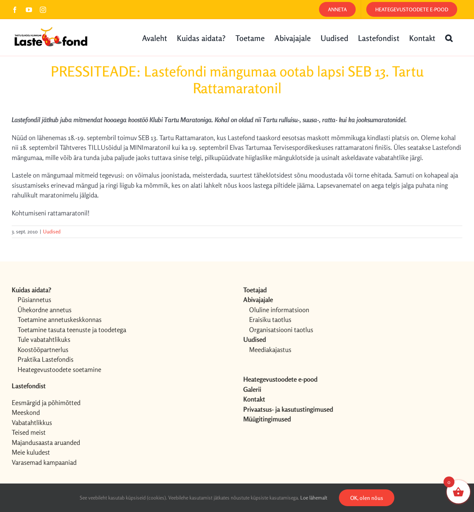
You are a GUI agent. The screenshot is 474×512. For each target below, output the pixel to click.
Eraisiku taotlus (270, 319)
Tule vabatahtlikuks (44, 339)
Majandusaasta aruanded (46, 442)
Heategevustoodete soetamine (59, 369)
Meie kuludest (31, 452)
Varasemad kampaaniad (44, 462)
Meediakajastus (270, 349)
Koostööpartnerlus (43, 349)
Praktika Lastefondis (45, 359)
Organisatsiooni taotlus (281, 329)
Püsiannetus (34, 299)
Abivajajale (258, 299)
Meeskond (26, 412)
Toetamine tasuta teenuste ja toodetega (72, 329)
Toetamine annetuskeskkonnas (60, 319)
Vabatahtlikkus (32, 422)
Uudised (52, 231)
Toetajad (255, 290)
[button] (449, 37)
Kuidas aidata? (31, 290)
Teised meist (29, 432)
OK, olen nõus (366, 497)
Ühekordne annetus (44, 310)
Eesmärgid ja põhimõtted (46, 402)
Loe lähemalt (313, 497)
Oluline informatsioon (279, 310)
